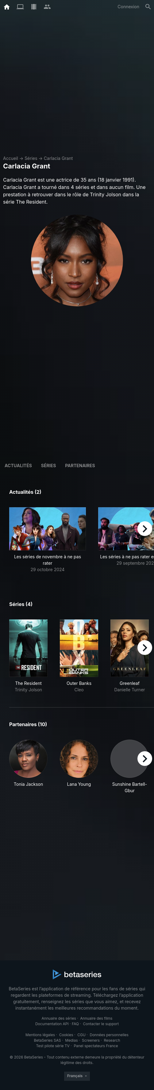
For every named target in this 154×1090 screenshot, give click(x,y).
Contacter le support (101, 1024)
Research (112, 1040)
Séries (31, 158)
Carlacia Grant (58, 158)
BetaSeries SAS (47, 1040)
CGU (81, 1035)
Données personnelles (109, 1035)
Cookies (66, 1035)
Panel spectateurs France (96, 1046)
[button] (47, 540)
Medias (71, 1040)
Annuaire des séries (59, 1018)
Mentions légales (40, 1035)
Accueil (10, 158)
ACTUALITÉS (18, 465)
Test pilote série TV (53, 1046)
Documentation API (52, 1024)
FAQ (75, 1024)
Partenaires (80, 465)
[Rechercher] (148, 6)
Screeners (91, 1040)
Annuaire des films (96, 1018)
